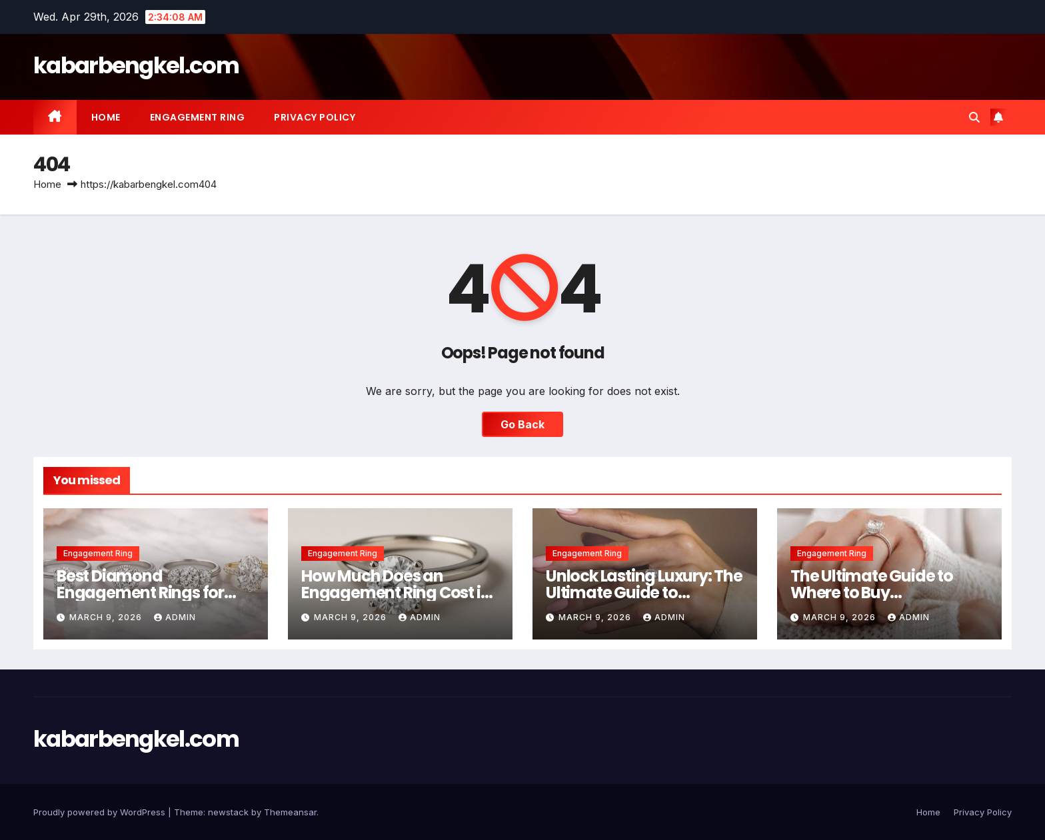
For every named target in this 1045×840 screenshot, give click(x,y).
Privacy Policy (314, 117)
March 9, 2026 (107, 617)
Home (106, 117)
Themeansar (290, 812)
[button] (974, 117)
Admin (175, 617)
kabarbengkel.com (136, 65)
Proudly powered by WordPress (100, 812)
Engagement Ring (197, 117)
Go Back (522, 424)
